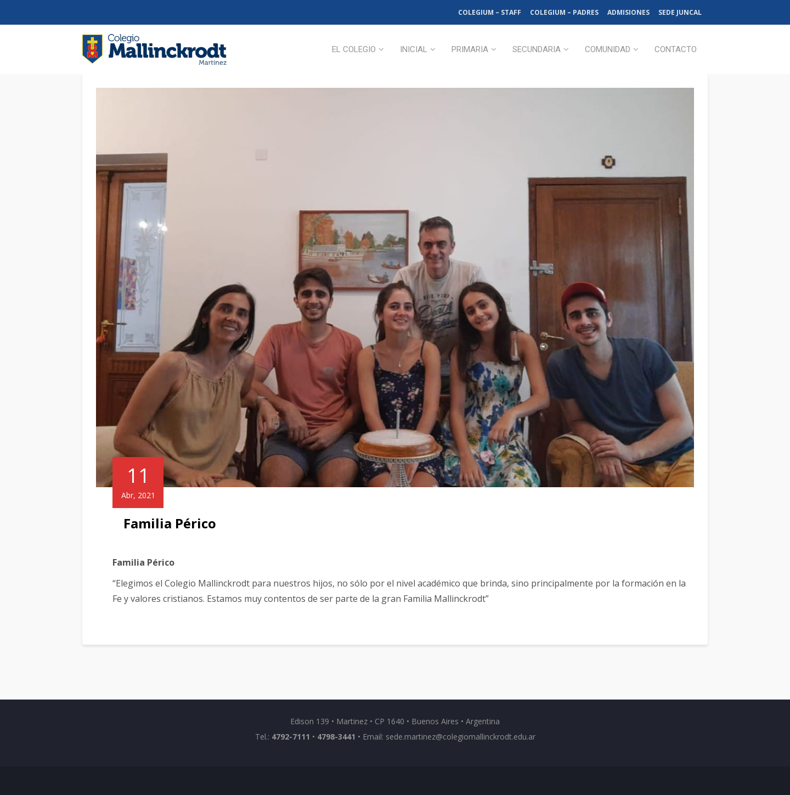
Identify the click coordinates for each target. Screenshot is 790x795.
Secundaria (536, 49)
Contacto (675, 49)
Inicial (413, 49)
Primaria (470, 49)
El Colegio (354, 49)
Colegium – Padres (564, 12)
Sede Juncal (680, 12)
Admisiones (628, 12)
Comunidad (607, 49)
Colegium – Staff (489, 12)
